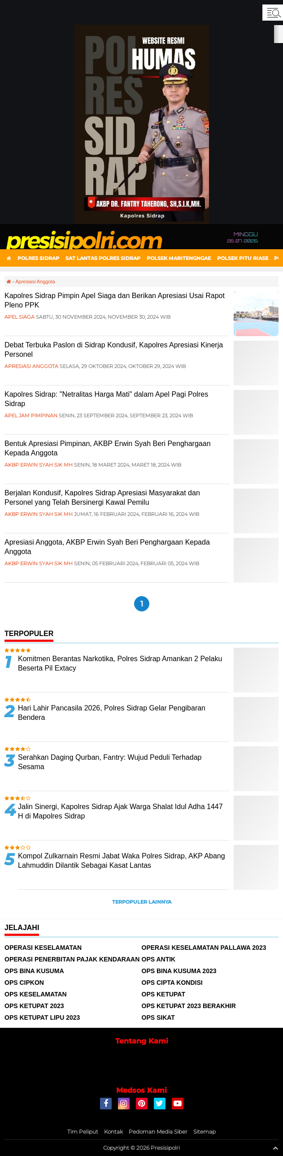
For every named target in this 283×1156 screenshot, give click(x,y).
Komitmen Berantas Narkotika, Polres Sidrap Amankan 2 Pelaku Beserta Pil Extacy (120, 663)
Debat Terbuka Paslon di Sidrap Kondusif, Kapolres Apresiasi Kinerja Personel (113, 349)
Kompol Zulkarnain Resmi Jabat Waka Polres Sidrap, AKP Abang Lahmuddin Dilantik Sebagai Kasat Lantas (121, 860)
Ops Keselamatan (35, 994)
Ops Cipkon (24, 982)
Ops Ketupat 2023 (34, 1005)
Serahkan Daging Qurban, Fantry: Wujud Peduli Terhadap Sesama (109, 762)
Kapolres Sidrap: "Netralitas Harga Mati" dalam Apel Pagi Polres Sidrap (106, 398)
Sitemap (204, 1131)
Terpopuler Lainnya (141, 902)
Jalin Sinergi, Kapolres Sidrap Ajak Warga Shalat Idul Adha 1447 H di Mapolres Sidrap (120, 811)
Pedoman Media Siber (158, 1131)
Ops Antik (159, 959)
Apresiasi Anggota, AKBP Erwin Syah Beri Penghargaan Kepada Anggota (107, 546)
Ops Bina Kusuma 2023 (179, 970)
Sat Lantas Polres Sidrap (102, 258)
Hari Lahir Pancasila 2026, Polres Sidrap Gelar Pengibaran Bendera (111, 712)
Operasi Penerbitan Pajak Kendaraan (71, 959)
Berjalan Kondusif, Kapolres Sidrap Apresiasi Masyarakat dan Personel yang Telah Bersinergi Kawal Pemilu (102, 497)
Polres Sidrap (38, 258)
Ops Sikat (158, 1017)
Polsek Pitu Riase (242, 258)
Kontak (113, 1131)
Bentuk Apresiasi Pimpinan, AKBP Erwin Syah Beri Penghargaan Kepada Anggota (107, 448)
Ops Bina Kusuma (34, 970)
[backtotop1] (275, 1148)
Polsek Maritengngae (179, 258)
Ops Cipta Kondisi (172, 982)
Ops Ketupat (164, 994)
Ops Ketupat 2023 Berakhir (189, 1005)
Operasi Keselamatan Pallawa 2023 (204, 947)
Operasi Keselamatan (43, 947)
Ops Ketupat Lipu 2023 (42, 1017)
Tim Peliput (82, 1131)
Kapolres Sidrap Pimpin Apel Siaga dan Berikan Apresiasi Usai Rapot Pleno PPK (114, 300)
